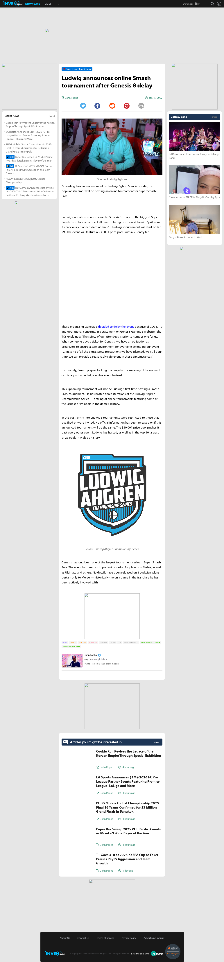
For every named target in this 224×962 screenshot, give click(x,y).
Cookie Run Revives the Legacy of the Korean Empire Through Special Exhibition (30, 124)
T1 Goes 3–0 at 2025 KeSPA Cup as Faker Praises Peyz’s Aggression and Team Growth (29, 169)
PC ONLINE (93, 642)
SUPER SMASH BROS (131, 642)
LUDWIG (113, 642)
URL (141, 105)
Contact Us (83, 938)
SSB (119, 642)
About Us (65, 938)
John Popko (91, 655)
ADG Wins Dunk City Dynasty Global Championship (25, 180)
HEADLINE (82, 642)
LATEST (49, 3)
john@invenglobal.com (97, 659)
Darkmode (188, 3)
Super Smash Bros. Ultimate (150, 642)
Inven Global (12, 3)
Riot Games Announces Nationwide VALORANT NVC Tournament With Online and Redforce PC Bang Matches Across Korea (30, 191)
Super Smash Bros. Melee (71, 646)
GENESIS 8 (103, 642)
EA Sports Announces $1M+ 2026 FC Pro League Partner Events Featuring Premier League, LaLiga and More (28, 135)
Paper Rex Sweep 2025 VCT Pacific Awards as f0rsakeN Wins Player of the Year (29, 158)
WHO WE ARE (32, 3)
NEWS (64, 642)
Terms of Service (105, 938)
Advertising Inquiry (154, 938)
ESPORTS (73, 642)
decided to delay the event (116, 326)
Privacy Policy (129, 938)
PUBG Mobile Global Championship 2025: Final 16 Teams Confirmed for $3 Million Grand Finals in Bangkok (29, 148)
